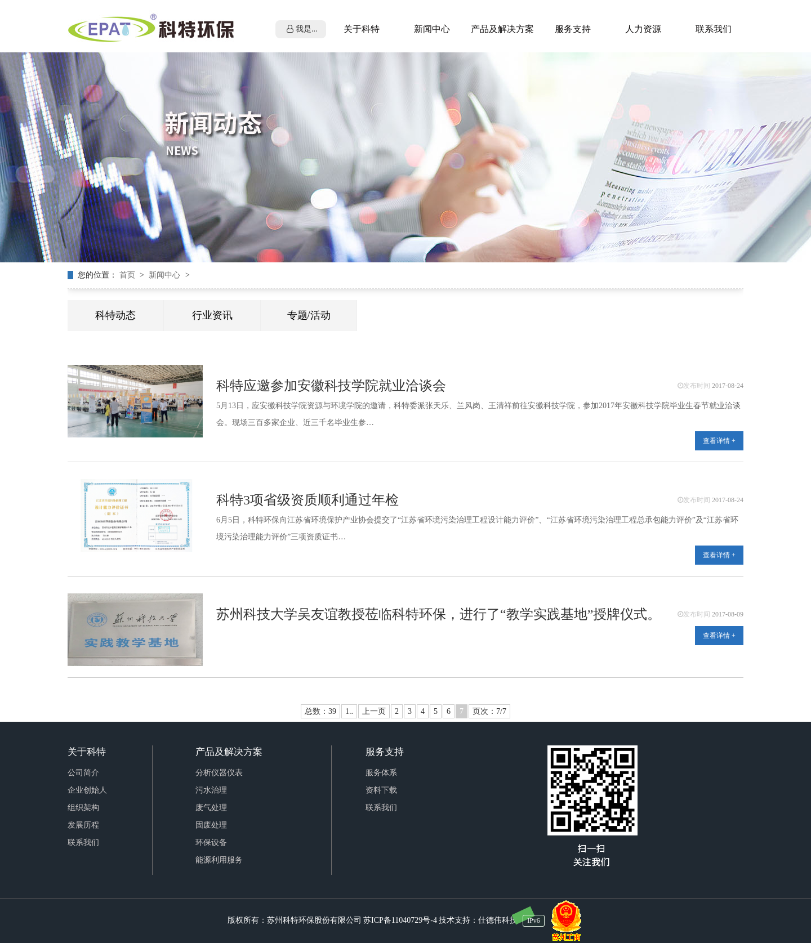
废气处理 (211, 807)
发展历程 (83, 825)
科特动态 (115, 315)
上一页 (374, 711)
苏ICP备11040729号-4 (400, 920)
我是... (302, 29)
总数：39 (320, 711)
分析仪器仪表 (219, 772)
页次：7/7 (489, 711)
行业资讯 (212, 315)
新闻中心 (165, 275)
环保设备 (211, 842)
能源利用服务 (219, 860)
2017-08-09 (727, 614)
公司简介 (83, 772)
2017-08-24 (727, 386)
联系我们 (83, 842)
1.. (349, 711)
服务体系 (381, 772)
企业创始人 (87, 790)
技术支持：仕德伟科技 (478, 920)
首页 (128, 275)
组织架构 (83, 807)
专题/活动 (309, 315)
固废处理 (211, 825)
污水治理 (211, 790)
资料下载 (381, 790)
